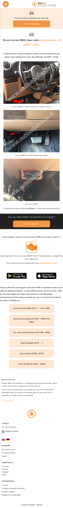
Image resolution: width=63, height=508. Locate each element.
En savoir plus (7, 401)
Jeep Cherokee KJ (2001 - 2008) (31, 364)
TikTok (4, 475)
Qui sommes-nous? (9, 449)
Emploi (4, 456)
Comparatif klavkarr (8, 453)
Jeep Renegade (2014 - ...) (31, 343)
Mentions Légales (8, 492)
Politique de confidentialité (11, 495)
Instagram (5, 472)
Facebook (5, 466)
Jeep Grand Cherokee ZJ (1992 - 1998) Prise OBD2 (31, 320)
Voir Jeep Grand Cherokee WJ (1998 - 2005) (31, 332)
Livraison (5, 485)
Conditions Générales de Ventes (13, 488)
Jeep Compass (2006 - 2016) (31, 353)
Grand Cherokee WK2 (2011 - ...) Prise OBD (31, 308)
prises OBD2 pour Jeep (48, 263)
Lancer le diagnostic (31, 24)
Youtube (5, 469)
